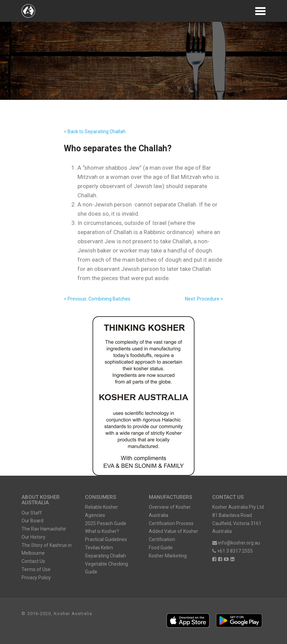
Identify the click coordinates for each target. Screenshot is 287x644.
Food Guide (161, 547)
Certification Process (171, 523)
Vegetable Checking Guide (106, 568)
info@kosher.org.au (236, 543)
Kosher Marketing (168, 555)
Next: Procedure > (204, 299)
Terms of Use (36, 569)
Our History (33, 537)
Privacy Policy (36, 577)
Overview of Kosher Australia (170, 511)
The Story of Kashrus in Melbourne (46, 549)
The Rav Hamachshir (43, 529)
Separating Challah (105, 555)
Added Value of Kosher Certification (173, 535)
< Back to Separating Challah (95, 131)
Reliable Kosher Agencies (101, 511)
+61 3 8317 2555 (232, 551)
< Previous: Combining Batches (97, 299)
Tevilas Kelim (99, 547)
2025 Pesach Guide (105, 523)
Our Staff (31, 513)
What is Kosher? (102, 531)
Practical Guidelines (106, 539)
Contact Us (33, 561)
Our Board (32, 520)
